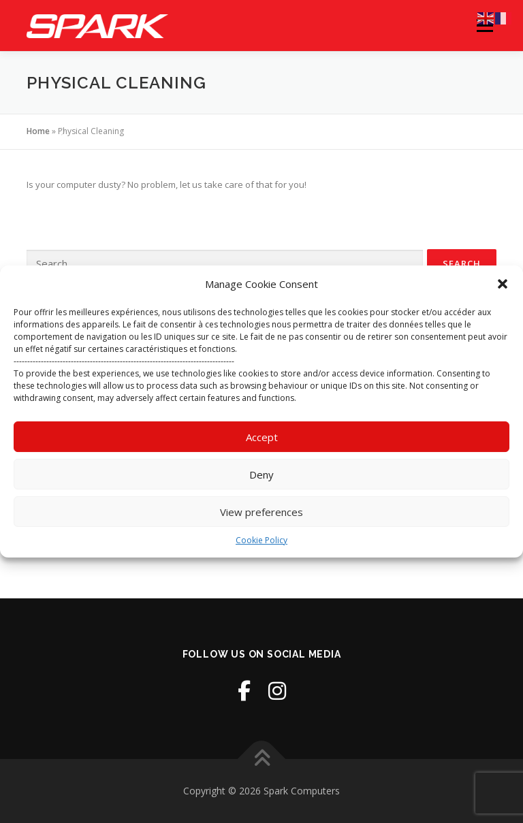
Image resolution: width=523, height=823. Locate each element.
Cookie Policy (261, 540)
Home (38, 131)
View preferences (261, 512)
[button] (502, 284)
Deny (261, 474)
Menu (484, 25)
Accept (262, 437)
